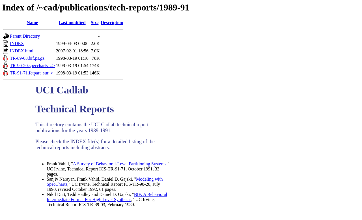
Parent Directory (25, 36)
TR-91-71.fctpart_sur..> (31, 73)
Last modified (72, 22)
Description (112, 22)
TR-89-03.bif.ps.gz (27, 58)
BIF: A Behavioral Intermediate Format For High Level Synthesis (107, 197)
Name (32, 22)
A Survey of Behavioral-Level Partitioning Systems (119, 163)
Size (95, 22)
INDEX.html (21, 50)
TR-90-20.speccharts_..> (32, 65)
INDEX (17, 43)
